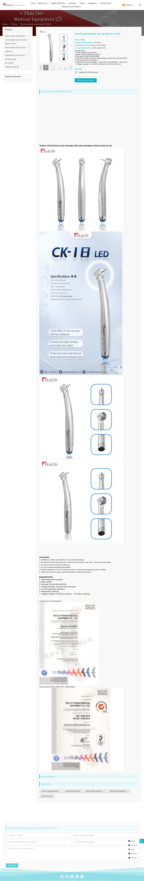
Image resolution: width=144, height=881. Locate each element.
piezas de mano (47, 796)
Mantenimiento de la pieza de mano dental (17, 55)
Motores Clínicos (11, 44)
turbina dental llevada (73, 791)
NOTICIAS (72, 3)
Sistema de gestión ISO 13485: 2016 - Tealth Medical (57, 687)
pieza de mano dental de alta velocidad (52, 791)
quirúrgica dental (10, 59)
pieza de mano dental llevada (95, 791)
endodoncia (9, 51)
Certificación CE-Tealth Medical (50, 601)
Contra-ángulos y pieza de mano (16, 40)
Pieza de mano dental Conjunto (15, 47)
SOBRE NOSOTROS (58, 3)
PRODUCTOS (42, 3)
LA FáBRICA (92, 3)
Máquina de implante (12, 67)
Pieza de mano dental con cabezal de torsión (120, 791)
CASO (82, 3)
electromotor (9, 63)
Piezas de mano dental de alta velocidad (17, 36)
